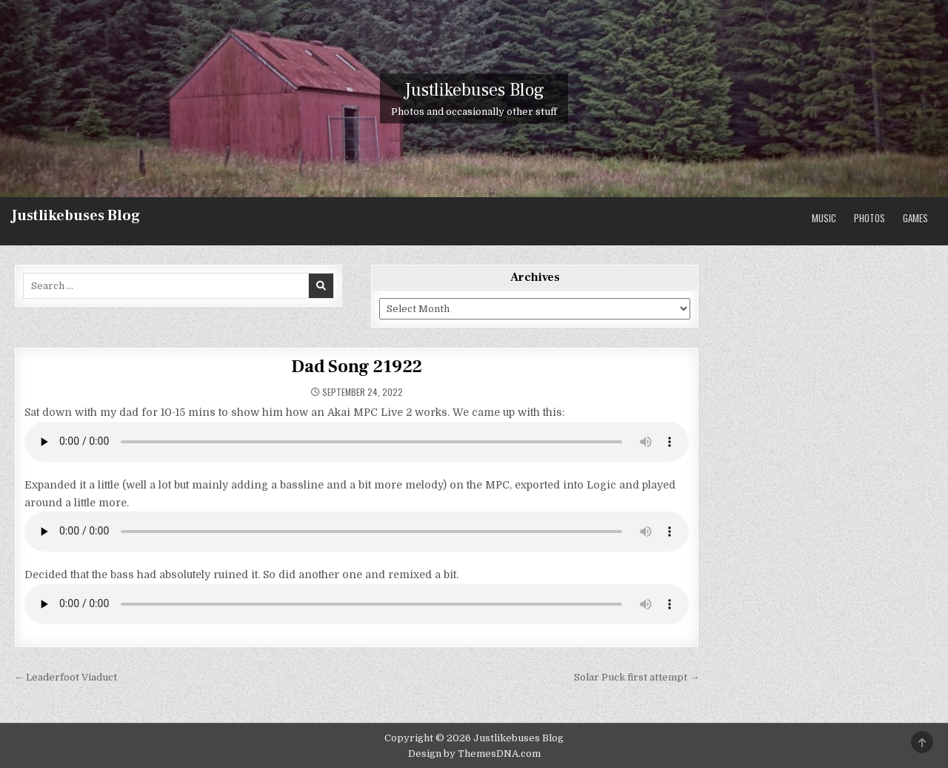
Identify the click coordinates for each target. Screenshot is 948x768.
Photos (869, 218)
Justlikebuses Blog (75, 215)
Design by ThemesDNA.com (474, 753)
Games (915, 218)
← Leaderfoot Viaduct (65, 677)
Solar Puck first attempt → (636, 677)
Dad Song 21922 (356, 366)
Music (824, 218)
